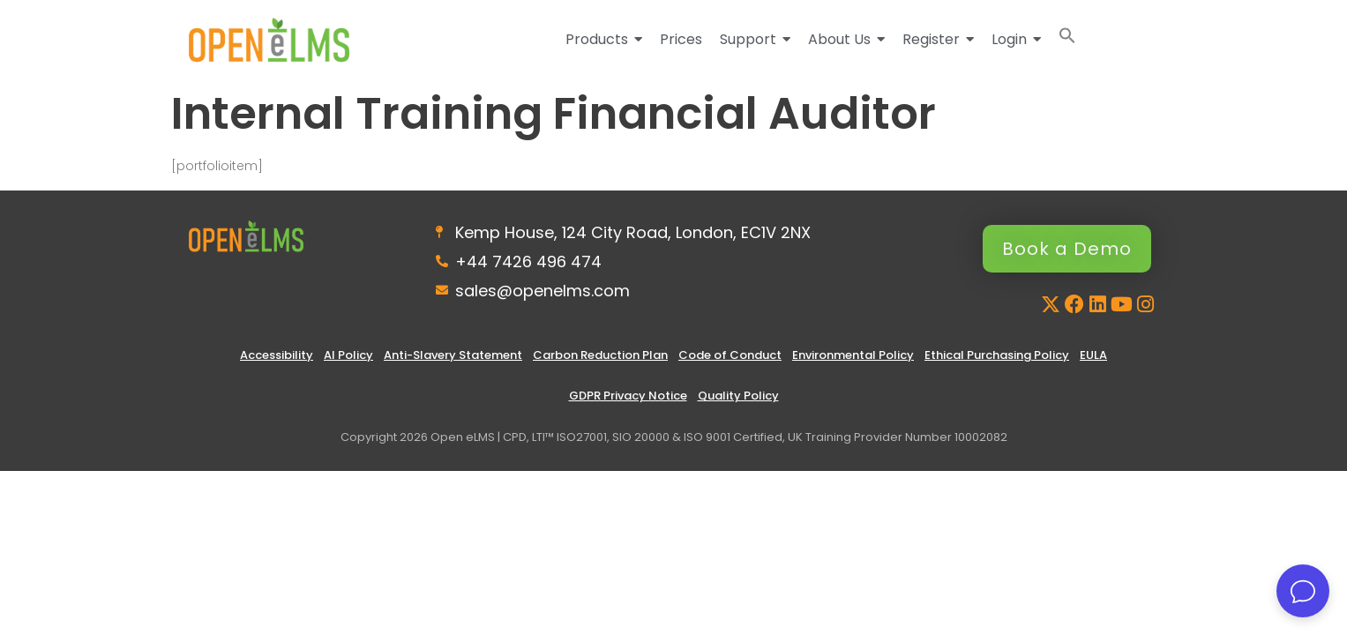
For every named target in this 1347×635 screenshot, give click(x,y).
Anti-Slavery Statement (453, 355)
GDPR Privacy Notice (628, 395)
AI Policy (348, 355)
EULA (1093, 355)
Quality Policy (738, 395)
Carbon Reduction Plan (600, 355)
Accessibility (276, 355)
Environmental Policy (853, 355)
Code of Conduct (730, 355)
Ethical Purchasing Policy (996, 355)
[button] (1067, 39)
